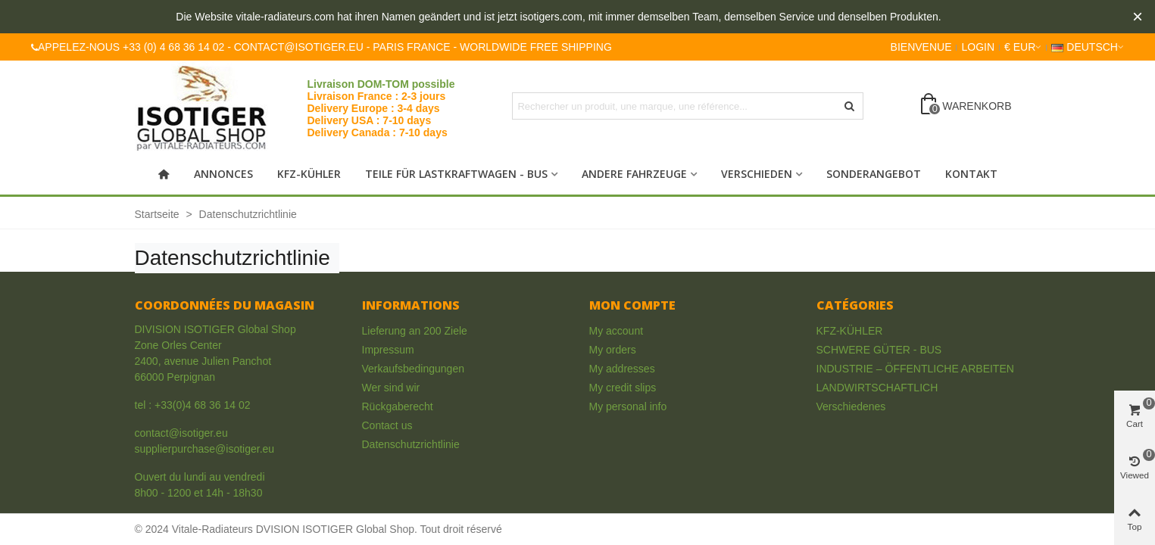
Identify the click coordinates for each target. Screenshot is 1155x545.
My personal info (628, 406)
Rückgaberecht (397, 406)
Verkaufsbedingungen (413, 369)
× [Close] (1137, 16)
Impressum (388, 350)
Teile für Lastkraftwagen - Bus (456, 174)
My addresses (622, 369)
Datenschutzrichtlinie (411, 444)
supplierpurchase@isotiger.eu (205, 449)
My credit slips (623, 388)
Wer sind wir (391, 388)
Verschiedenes (851, 406)
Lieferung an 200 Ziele (414, 331)
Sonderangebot (873, 174)
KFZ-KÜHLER (309, 174)
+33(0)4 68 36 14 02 (203, 405)
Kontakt (971, 174)
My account (616, 331)
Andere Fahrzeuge (634, 174)
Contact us (387, 425)
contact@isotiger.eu (181, 433)
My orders (612, 350)
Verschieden (756, 174)
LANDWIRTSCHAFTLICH (877, 388)
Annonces (223, 174)
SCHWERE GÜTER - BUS (879, 350)
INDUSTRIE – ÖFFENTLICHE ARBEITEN (915, 369)
